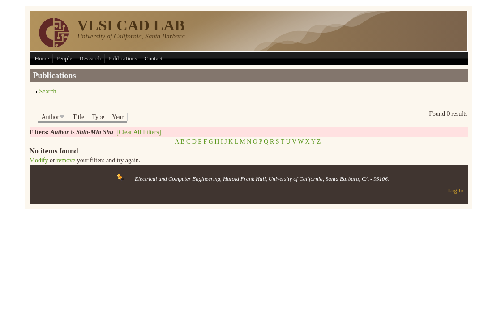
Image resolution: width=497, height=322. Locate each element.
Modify (39, 160)
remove (65, 160)
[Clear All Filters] (138, 132)
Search (47, 91)
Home (42, 58)
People (64, 58)
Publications (122, 58)
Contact (154, 58)
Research (90, 58)
